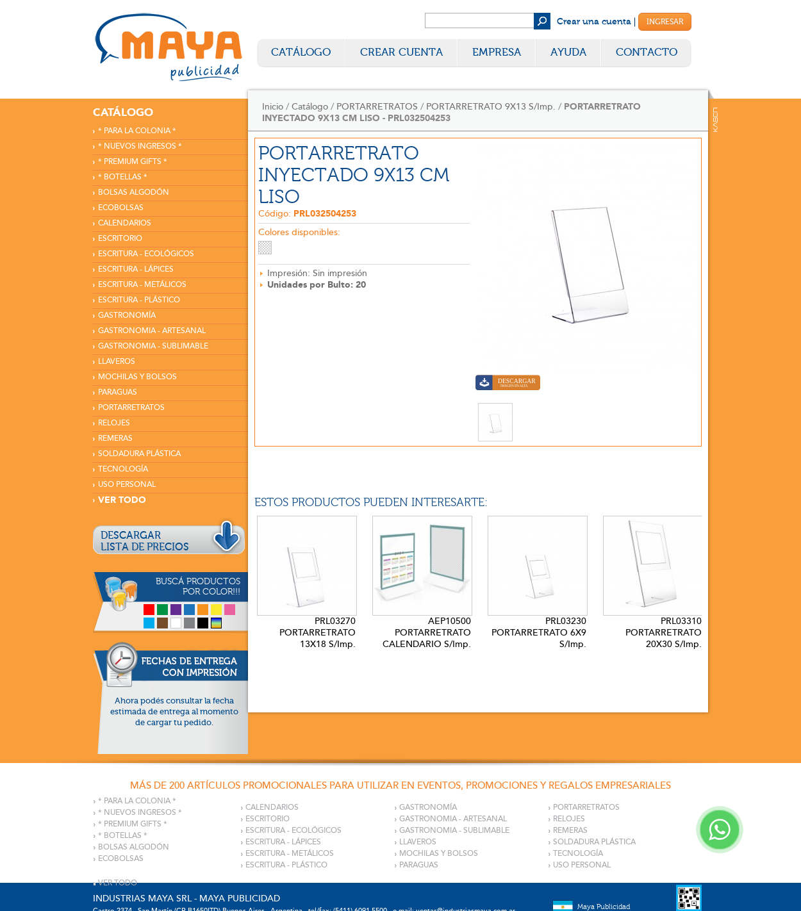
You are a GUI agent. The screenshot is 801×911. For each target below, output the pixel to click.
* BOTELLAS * (122, 177)
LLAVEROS (116, 361)
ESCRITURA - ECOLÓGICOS (146, 254)
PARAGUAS (117, 392)
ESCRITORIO (120, 238)
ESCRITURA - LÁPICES (136, 269)
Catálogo (301, 52)
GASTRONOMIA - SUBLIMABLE (153, 346)
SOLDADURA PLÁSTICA (139, 454)
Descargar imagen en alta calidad (507, 384)
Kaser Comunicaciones (715, 120)
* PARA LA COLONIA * (137, 131)
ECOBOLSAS (121, 208)
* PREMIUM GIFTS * (132, 162)
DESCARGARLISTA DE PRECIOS (145, 541)
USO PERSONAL (127, 484)
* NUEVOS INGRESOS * (140, 146)
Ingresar (665, 21)
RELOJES (114, 423)
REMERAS (115, 438)
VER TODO (122, 500)
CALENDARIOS (124, 223)
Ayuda (568, 52)
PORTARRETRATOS (131, 408)
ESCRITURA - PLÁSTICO (139, 300)
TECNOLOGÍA (123, 469)
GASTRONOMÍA (127, 315)
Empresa (496, 52)
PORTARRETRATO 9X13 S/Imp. (491, 106)
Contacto (646, 52)
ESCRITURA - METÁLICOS (142, 285)
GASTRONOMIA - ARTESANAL (152, 331)
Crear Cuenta (401, 52)
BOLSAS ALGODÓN (133, 192)
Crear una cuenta (594, 22)
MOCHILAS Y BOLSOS (137, 377)
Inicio (272, 106)
